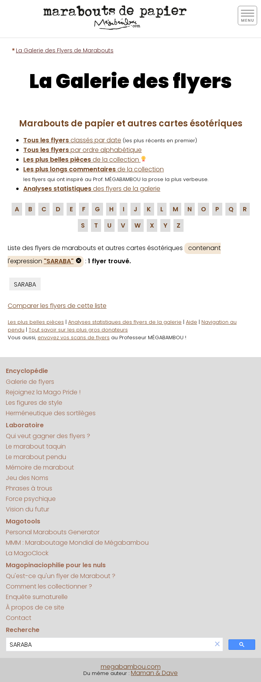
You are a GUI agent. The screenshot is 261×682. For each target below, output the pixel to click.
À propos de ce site (35, 607)
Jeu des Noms (27, 477)
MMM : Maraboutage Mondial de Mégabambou (77, 542)
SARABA (25, 284)
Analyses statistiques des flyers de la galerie (125, 322)
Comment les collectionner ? (49, 586)
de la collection (84, 159)
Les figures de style (34, 402)
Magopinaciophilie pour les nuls (56, 565)
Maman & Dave (154, 672)
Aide (191, 322)
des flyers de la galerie (91, 188)
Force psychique (31, 498)
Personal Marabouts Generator (53, 532)
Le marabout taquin (36, 446)
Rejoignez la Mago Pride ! (43, 392)
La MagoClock (27, 553)
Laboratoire (25, 425)
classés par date (72, 140)
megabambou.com (131, 666)
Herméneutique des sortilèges (51, 413)
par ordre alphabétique (82, 149)
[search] (109, 644)
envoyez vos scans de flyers (74, 337)
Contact (18, 617)
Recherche (22, 629)
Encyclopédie (27, 370)
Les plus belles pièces (36, 322)
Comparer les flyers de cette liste (57, 305)
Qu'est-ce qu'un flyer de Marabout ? (60, 575)
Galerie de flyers (30, 381)
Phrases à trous (29, 488)
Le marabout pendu (36, 456)
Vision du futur (27, 509)
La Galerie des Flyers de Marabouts (64, 50)
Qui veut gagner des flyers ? (48, 436)
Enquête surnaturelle (37, 596)
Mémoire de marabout (40, 467)
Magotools (23, 521)
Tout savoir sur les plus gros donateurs (78, 329)
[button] (217, 644)
